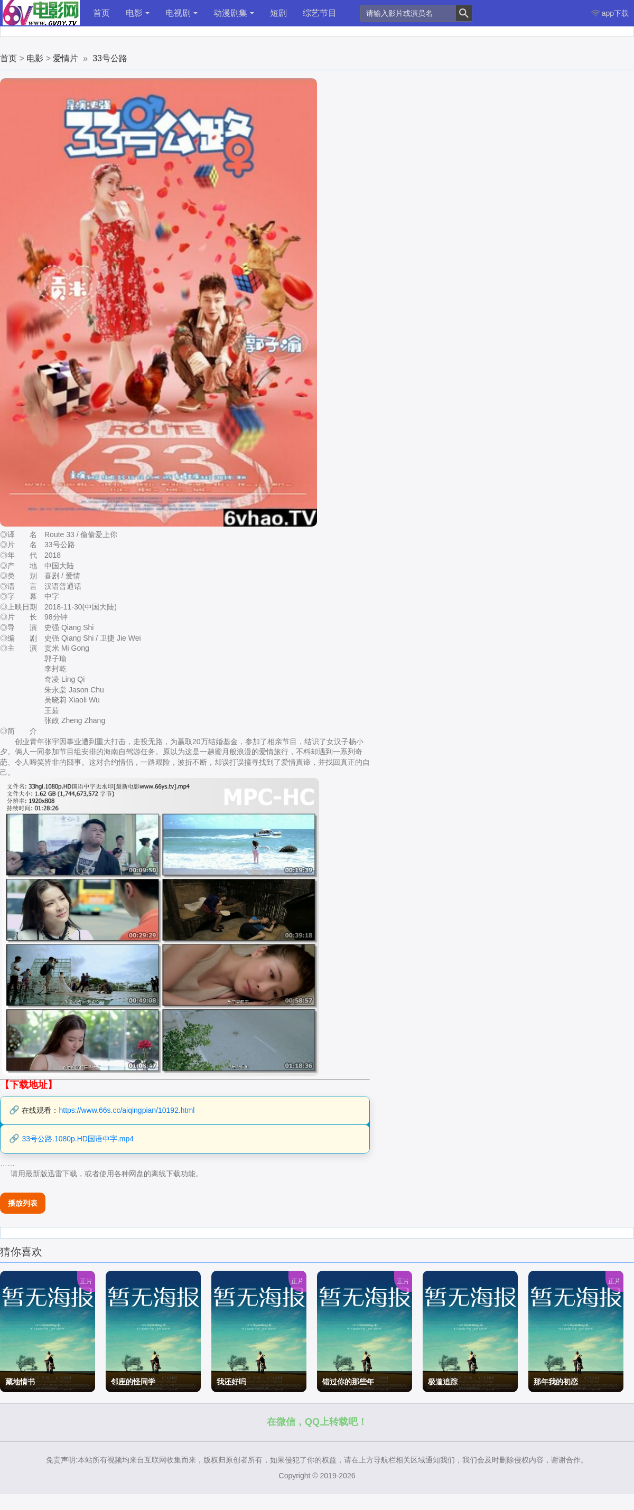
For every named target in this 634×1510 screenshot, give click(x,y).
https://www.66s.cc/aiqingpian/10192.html (126, 1110)
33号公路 (109, 58)
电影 (138, 12)
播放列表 (23, 1203)
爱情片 (65, 58)
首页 (101, 12)
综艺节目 (320, 12)
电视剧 (181, 12)
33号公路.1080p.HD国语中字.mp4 (78, 1138)
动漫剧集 (233, 12)
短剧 (278, 12)
